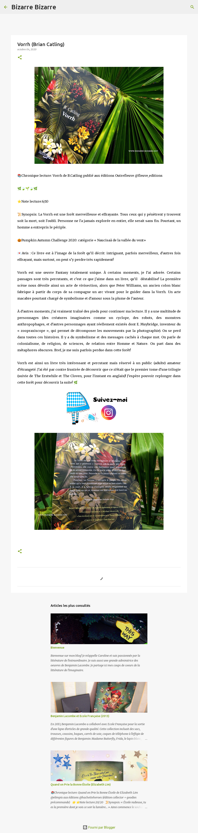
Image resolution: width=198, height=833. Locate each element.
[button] (19, 57)
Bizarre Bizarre (33, 7)
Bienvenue (57, 647)
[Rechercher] (61, 7)
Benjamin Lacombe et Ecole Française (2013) (80, 716)
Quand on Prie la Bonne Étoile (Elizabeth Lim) (81, 784)
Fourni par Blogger (99, 827)
